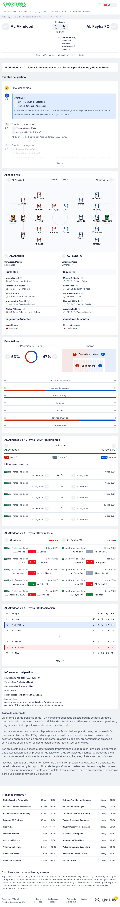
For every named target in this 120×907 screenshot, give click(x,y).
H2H (74, 55)
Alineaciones (64, 55)
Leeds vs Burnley (11, 833)
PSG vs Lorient (69, 860)
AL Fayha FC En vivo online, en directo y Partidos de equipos (33, 705)
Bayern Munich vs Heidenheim (76, 827)
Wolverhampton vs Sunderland (76, 847)
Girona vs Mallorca (11, 840)
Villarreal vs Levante (12, 847)
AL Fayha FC (108, 449)
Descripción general (45, 55)
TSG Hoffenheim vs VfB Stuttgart (77, 813)
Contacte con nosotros (54, 900)
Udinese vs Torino (11, 853)
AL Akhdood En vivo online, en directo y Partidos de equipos (33, 702)
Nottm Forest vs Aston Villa (15, 800)
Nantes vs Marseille (12, 860)
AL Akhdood (11, 449)
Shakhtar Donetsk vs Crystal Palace (18, 807)
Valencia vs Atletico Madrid (74, 853)
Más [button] (60, 163)
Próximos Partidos (14, 794)
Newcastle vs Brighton (72, 833)
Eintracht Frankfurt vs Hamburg (76, 800)
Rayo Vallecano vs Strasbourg (16, 813)
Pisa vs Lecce (9, 827)
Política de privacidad (71, 900)
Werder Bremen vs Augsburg (75, 820)
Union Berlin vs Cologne (73, 807)
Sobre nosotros (38, 900)
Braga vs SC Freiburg (13, 820)
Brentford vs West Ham (73, 840)
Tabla (81, 55)
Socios (84, 899)
